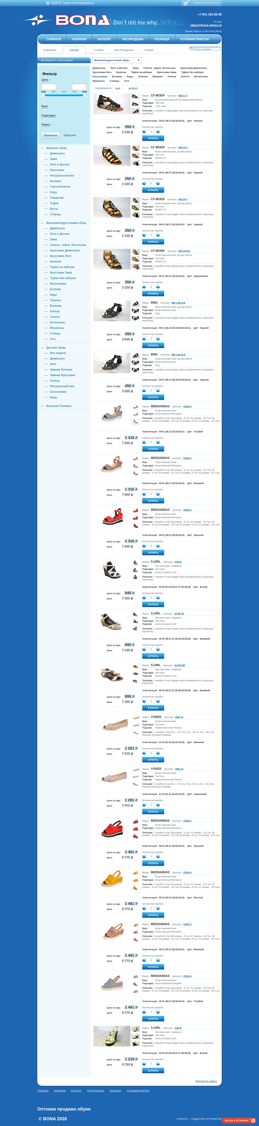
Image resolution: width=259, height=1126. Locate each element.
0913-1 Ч (182, 95)
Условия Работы (194, 39)
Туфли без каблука (192, 72)
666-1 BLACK (179, 303)
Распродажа (133, 39)
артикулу (133, 88)
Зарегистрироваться (78, 3)
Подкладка (48, 115)
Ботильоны (201, 76)
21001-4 (187, 976)
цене (117, 88)
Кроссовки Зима (166, 72)
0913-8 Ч (182, 199)
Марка (46, 124)
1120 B (178, 562)
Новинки (79, 39)
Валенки (158, 76)
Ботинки (117, 76)
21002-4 (187, 406)
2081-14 (179, 769)
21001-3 (187, 924)
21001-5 (187, 821)
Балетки (121, 72)
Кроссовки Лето (102, 72)
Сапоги (185, 76)
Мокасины (99, 81)
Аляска (171, 76)
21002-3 (187, 458)
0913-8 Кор (184, 251)
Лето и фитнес (119, 68)
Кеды (130, 76)
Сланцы (114, 81)
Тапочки (143, 76)
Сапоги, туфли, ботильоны (160, 68)
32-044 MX (180, 665)
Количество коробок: (152, 127)
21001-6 (187, 872)
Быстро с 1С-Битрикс (236, 1120)
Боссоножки (100, 76)
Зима (136, 68)
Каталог (104, 39)
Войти (56, 3)
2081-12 (179, 717)
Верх (45, 106)
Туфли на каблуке (141, 72)
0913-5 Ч (182, 147)
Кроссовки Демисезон (194, 68)
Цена (45, 79)
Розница (162, 39)
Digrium (182, 1119)
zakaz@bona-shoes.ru (206, 25)
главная (53, 39)
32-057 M (179, 613)
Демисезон (99, 68)
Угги (126, 81)
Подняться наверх (206, 1081)
